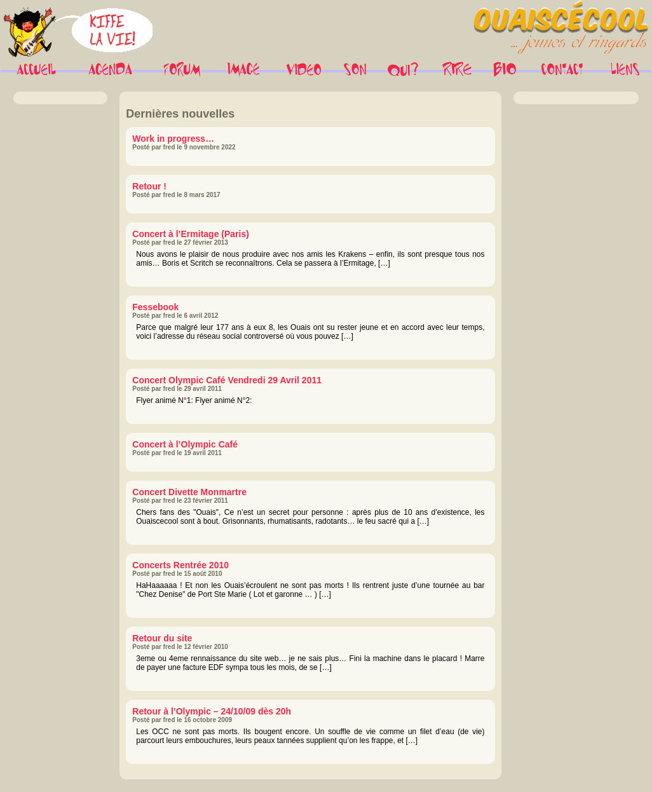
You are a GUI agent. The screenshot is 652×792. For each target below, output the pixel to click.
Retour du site (162, 638)
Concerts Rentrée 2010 (180, 565)
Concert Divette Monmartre (189, 492)
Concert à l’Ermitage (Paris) (190, 234)
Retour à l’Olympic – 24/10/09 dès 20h (211, 711)
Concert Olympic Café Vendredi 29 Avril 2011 (227, 380)
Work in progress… (173, 138)
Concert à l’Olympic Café (185, 444)
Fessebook (155, 307)
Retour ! (149, 186)
